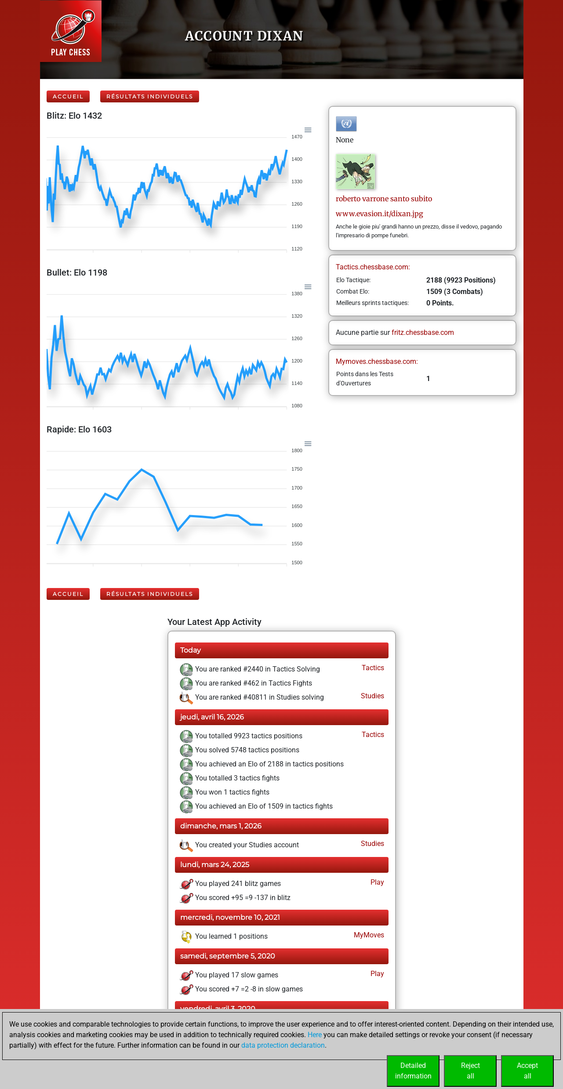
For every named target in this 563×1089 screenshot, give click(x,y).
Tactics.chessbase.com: (373, 267)
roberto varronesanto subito (384, 198)
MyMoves (368, 935)
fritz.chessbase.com (423, 332)
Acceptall (527, 1070)
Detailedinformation (413, 1070)
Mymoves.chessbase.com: (377, 361)
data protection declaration (283, 1045)
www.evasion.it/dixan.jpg (379, 213)
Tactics (372, 668)
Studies (371, 696)
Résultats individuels (149, 96)
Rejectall (470, 1070)
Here (315, 1035)
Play (376, 882)
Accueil (68, 96)
